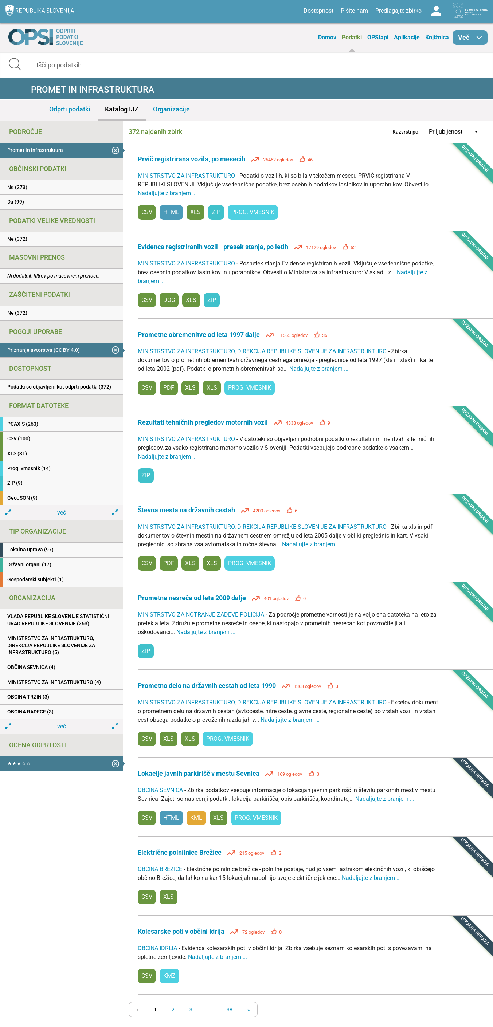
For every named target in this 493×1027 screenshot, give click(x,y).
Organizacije (171, 109)
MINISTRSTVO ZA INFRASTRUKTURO (187, 175)
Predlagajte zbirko (398, 10)
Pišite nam (354, 10)
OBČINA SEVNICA (161, 790)
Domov (327, 37)
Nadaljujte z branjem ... (167, 193)
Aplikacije (407, 37)
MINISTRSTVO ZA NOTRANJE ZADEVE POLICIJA (202, 614)
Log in (436, 11)
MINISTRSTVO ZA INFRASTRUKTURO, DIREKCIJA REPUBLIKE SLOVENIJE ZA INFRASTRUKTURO (263, 351)
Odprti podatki (69, 109)
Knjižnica (437, 37)
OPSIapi (377, 37)
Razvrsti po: (406, 132)
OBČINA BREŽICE (161, 869)
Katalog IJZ (121, 109)
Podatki (352, 37)
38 (229, 1009)
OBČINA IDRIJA (158, 948)
